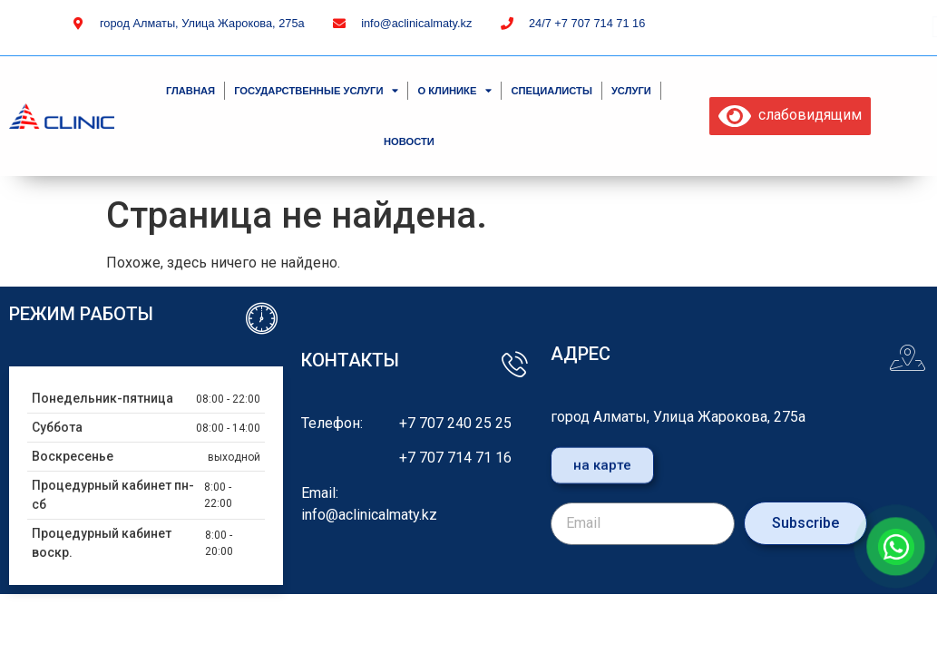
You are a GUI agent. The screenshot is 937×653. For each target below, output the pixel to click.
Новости (409, 141)
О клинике (454, 90)
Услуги (631, 90)
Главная (190, 90)
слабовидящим (790, 114)
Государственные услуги (316, 90)
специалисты (551, 90)
